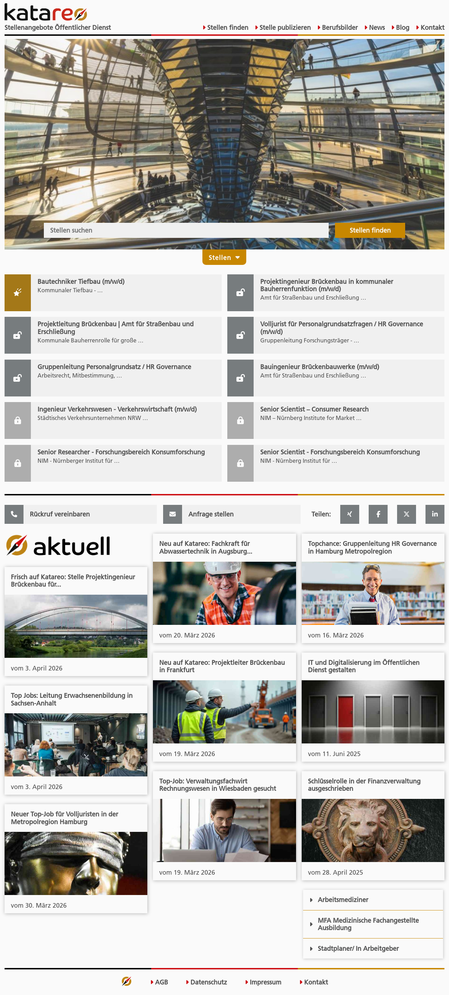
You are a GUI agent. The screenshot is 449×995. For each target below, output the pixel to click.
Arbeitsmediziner (338, 900)
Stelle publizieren (284, 28)
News (376, 28)
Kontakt (431, 28)
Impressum (263, 982)
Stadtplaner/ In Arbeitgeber (353, 948)
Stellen (224, 257)
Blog (401, 28)
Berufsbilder (339, 28)
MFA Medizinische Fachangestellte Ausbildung (363, 924)
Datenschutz (206, 982)
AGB (159, 982)
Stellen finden (227, 28)
